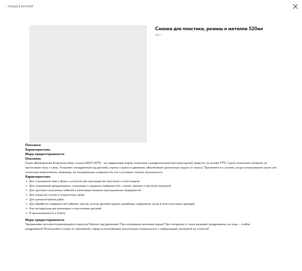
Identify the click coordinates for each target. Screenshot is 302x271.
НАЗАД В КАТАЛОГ (21, 6)
